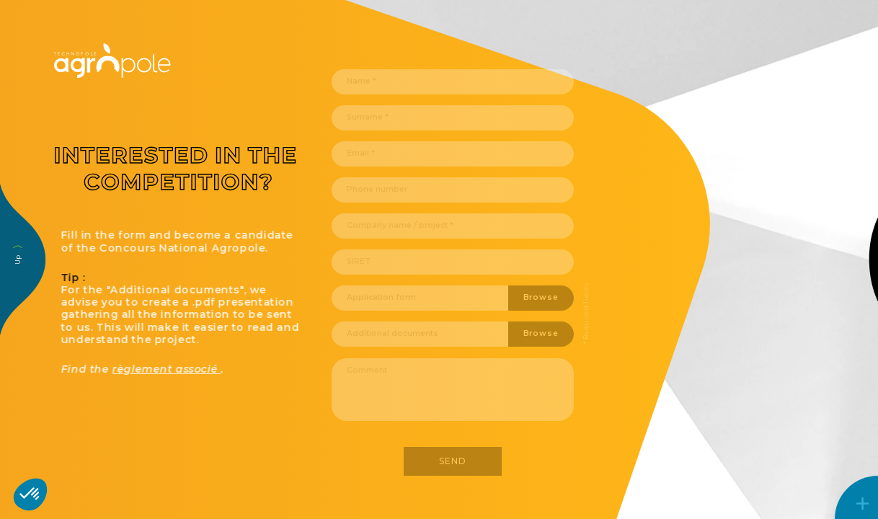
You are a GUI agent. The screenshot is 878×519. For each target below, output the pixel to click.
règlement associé (187, 369)
